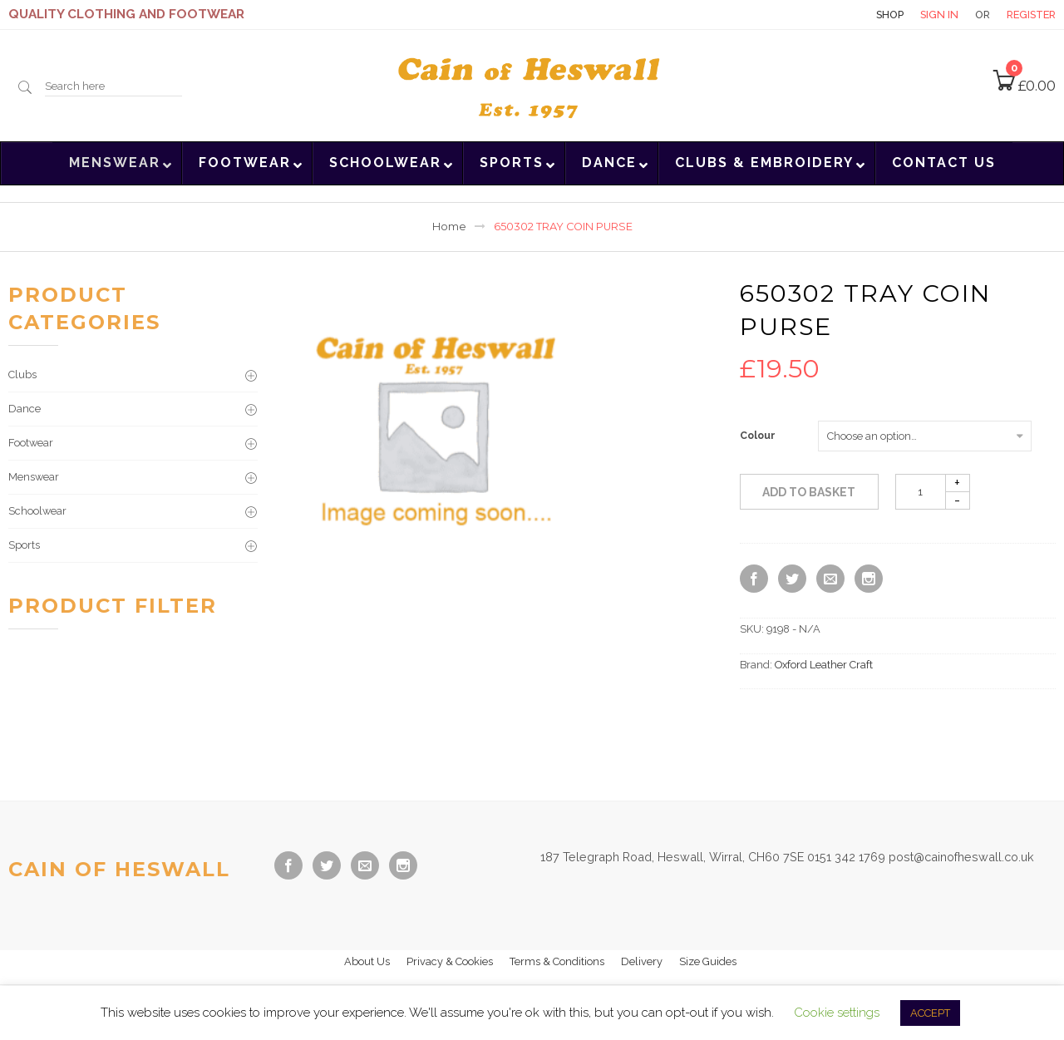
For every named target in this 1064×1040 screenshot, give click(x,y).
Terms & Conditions (557, 961)
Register (1031, 14)
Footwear (30, 442)
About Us (367, 961)
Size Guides (707, 961)
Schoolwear (37, 511)
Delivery (642, 961)
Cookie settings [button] (836, 1012)
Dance (24, 408)
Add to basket (808, 492)
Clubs (22, 374)
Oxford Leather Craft (824, 664)
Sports (24, 545)
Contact (830, 14)
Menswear (33, 477)
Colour (758, 435)
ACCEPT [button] (930, 1013)
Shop (890, 14)
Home (449, 226)
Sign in (939, 14)
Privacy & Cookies (449, 961)
